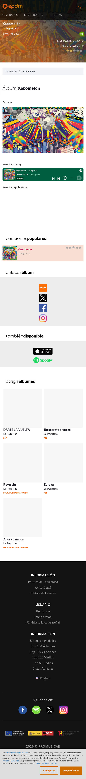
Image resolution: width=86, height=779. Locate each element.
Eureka (49, 484)
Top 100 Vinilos (43, 657)
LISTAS (57, 14)
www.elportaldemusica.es (16, 752)
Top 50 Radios (43, 663)
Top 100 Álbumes (43, 646)
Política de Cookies (43, 593)
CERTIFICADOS (33, 14)
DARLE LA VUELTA (16, 430)
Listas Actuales (43, 668)
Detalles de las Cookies (47, 763)
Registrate (43, 611)
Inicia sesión (77, 15)
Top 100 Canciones (43, 652)
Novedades (11, 71)
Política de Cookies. (11, 760)
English (45, 678)
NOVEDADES (10, 14)
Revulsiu (9, 484)
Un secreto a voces (57, 430)
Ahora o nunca (13, 539)
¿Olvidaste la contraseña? (42, 622)
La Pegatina (9, 28)
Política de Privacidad (43, 582)
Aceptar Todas (71, 770)
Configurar (49, 770)
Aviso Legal (43, 587)
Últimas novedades (43, 640)
